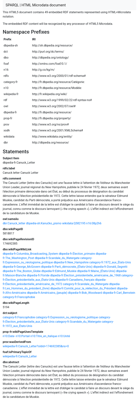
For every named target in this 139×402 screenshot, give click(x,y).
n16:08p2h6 (93, 223)
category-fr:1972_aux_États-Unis (110, 262)
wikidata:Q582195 (73, 223)
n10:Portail (23, 336)
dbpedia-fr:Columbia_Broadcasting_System (30, 253)
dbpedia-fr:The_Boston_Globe (22, 271)
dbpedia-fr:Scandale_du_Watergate (57, 258)
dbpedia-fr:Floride (38, 275)
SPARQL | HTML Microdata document (36, 5)
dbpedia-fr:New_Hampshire (71, 262)
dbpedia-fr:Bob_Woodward (85, 292)
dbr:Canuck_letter (14, 223)
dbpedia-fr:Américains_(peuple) (47, 292)
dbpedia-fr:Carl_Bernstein (119, 292)
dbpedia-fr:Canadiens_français (74, 279)
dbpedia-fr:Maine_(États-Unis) (96, 271)
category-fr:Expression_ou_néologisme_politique (67, 317)
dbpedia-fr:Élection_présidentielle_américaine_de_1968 (85, 275)
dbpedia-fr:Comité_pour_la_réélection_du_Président (83, 288)
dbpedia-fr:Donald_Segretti (110, 266)
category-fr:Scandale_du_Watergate (85, 284)
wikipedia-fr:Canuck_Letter (20, 356)
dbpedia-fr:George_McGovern (21, 266)
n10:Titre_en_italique (43, 336)
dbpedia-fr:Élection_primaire (77, 253)
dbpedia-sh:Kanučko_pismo (44, 223)
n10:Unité (64, 336)
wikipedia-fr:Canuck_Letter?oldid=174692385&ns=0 (36, 346)
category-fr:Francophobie (19, 297)
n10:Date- (9, 336)
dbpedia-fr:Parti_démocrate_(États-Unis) (66, 266)
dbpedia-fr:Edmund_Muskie (58, 271)
